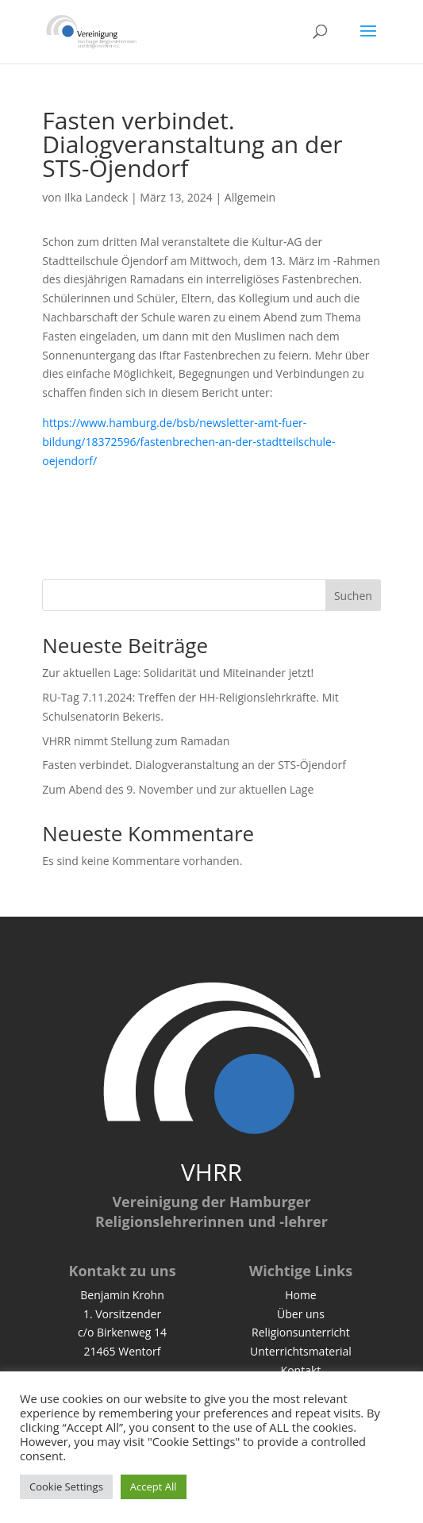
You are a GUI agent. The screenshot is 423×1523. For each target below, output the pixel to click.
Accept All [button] (153, 1486)
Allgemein (250, 197)
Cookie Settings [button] (66, 1486)
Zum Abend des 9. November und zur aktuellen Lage (177, 789)
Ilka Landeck (96, 197)
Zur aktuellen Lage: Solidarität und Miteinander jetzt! (177, 672)
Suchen (353, 595)
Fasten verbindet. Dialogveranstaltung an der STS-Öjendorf (194, 764)
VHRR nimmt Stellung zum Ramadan (135, 740)
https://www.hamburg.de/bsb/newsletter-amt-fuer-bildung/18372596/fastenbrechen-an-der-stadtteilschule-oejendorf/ (188, 441)
